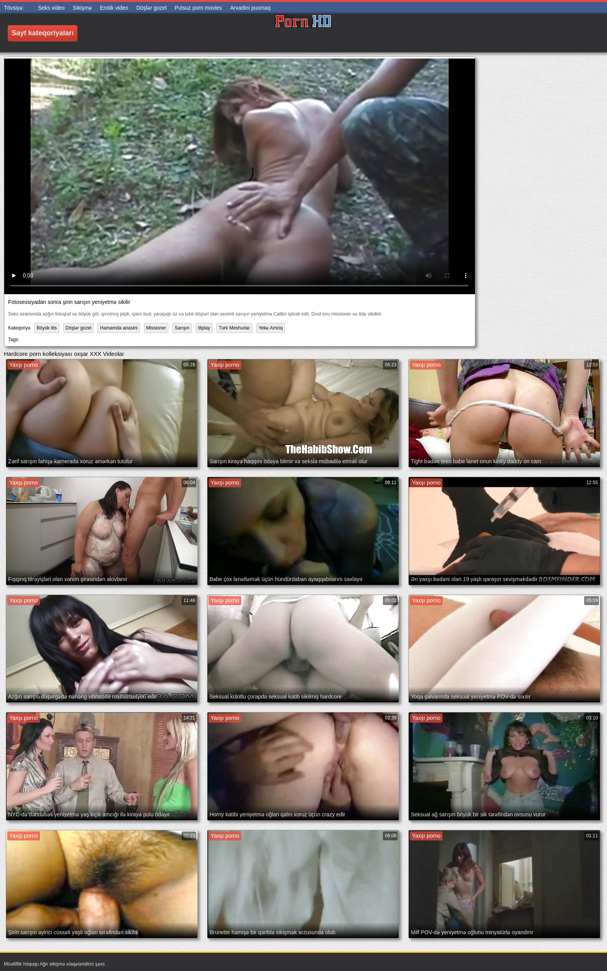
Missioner (156, 328)
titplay (204, 328)
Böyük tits (47, 328)
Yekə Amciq (271, 328)
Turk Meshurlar (234, 328)
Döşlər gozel (78, 328)
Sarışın (182, 328)
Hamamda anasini (118, 328)
